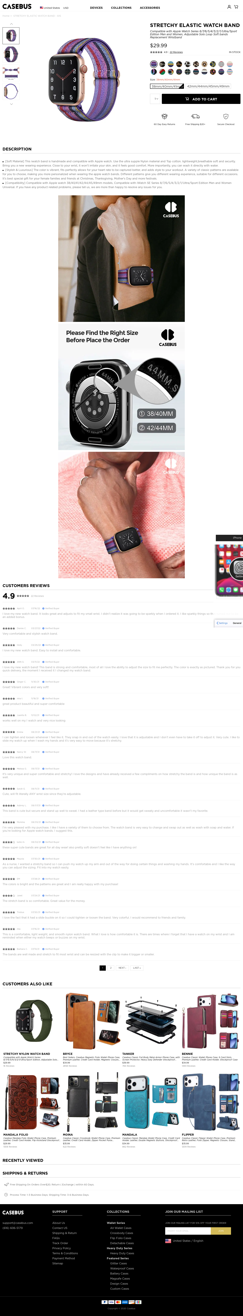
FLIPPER (188, 1134)
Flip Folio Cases (120, 1238)
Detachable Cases (122, 1243)
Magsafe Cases (120, 1278)
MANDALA (129, 1134)
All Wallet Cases (120, 1228)
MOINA (68, 1134)
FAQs (56, 1238)
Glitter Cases (118, 1263)
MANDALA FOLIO (15, 1134)
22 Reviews (176, 52)
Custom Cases (119, 1288)
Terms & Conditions (65, 1253)
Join (221, 1231)
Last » (137, 968)
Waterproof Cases (122, 1268)
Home (6, 16)
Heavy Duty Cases (122, 1253)
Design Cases (119, 1283)
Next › (122, 968)
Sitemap (57, 1263)
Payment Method (63, 1258)
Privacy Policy (61, 1248)
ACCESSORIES (150, 7)
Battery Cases (119, 1273)
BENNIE (187, 1054)
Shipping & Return (64, 1233)
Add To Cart (201, 99)
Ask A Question (228, 596)
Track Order (60, 1243)
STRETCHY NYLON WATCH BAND (26, 1054)
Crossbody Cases (121, 1233)
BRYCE (68, 1054)
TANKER (128, 1054)
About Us (58, 1223)
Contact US (59, 1228)
